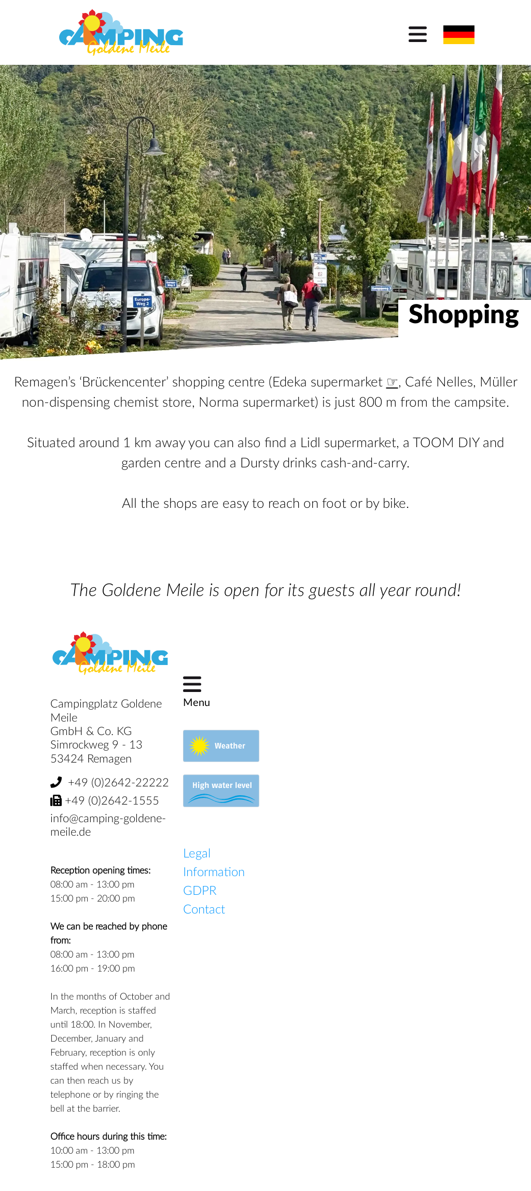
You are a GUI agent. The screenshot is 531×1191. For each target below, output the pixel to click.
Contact (204, 910)
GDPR (200, 891)
